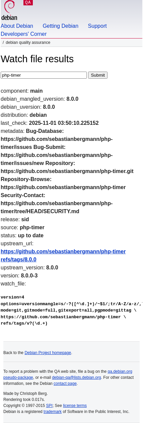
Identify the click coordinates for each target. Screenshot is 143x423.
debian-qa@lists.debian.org (76, 377)
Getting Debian (60, 26)
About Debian (17, 26)
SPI (49, 405)
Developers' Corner (24, 34)
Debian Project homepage (47, 352)
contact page (65, 383)
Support (97, 26)
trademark (53, 411)
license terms (75, 405)
